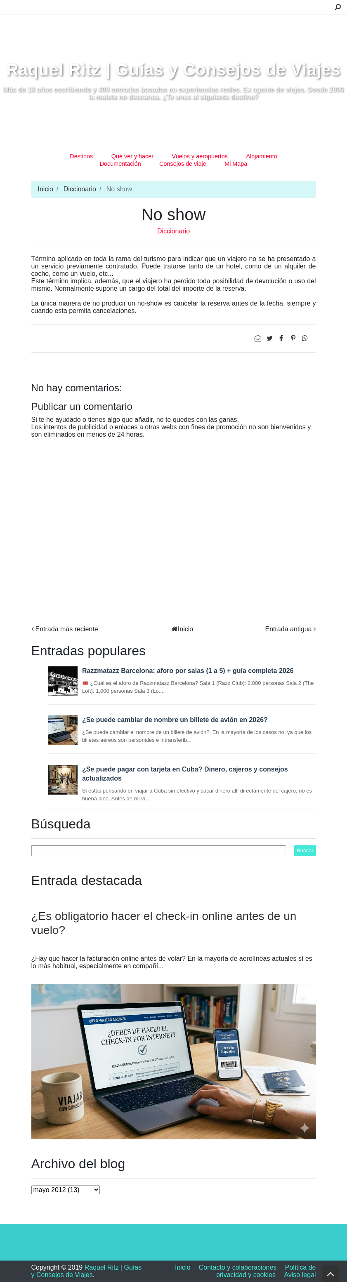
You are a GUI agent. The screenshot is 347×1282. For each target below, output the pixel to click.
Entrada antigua (288, 629)
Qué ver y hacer (132, 156)
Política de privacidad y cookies (266, 1271)
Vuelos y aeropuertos (200, 156)
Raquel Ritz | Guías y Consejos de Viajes (173, 70)
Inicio (45, 189)
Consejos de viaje (182, 163)
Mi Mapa (235, 163)
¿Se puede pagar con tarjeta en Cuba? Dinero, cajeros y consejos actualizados (185, 774)
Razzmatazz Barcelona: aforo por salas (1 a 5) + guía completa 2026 (188, 670)
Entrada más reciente (66, 629)
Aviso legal (300, 1274)
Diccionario (80, 189)
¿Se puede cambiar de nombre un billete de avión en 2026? (175, 719)
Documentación (120, 163)
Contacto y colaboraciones (238, 1267)
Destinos (81, 156)
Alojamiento (261, 156)
